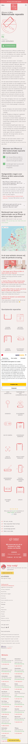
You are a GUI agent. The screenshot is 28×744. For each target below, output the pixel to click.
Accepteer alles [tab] (14, 384)
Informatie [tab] (23, 358)
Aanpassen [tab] (14, 388)
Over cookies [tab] (14, 358)
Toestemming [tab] (5, 358)
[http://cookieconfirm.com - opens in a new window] (19, 355)
